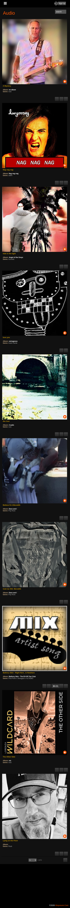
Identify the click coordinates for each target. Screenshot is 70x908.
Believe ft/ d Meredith (11, 505)
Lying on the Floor (10, 841)
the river (6, 421)
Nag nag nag (8, 170)
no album (12, 90)
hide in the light (9, 254)
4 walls (11, 425)
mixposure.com (61, 905)
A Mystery (7, 86)
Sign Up (62, 3)
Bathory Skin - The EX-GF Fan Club (22, 676)
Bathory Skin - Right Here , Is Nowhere (19, 673)
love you (6, 337)
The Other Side (9, 757)
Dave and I (13, 509)
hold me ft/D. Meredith (12, 589)
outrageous (13, 341)
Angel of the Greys (16, 257)
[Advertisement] (35, 883)
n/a (10, 761)
